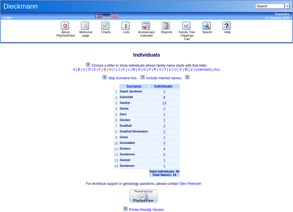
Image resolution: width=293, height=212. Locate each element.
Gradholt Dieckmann (134, 131)
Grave (124, 137)
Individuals (164, 86)
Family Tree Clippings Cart (187, 34)
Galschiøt (126, 97)
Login (7, 17)
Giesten (125, 120)
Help (227, 30)
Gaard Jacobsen (131, 91)
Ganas (124, 108)
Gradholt (126, 125)
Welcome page (85, 32)
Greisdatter (127, 142)
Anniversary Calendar (146, 32)
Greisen (125, 148)
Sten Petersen (190, 184)
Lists (126, 30)
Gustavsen (127, 165)
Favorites (282, 14)
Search (207, 30)
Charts (106, 30)
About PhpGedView (65, 32)
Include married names (163, 78)
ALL (217, 70)
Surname (133, 86)
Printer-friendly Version (146, 210)
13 (164, 103)
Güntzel (125, 160)
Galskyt (125, 102)
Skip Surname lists (122, 78)
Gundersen (127, 154)
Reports (166, 30)
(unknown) (203, 70)
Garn (123, 114)
